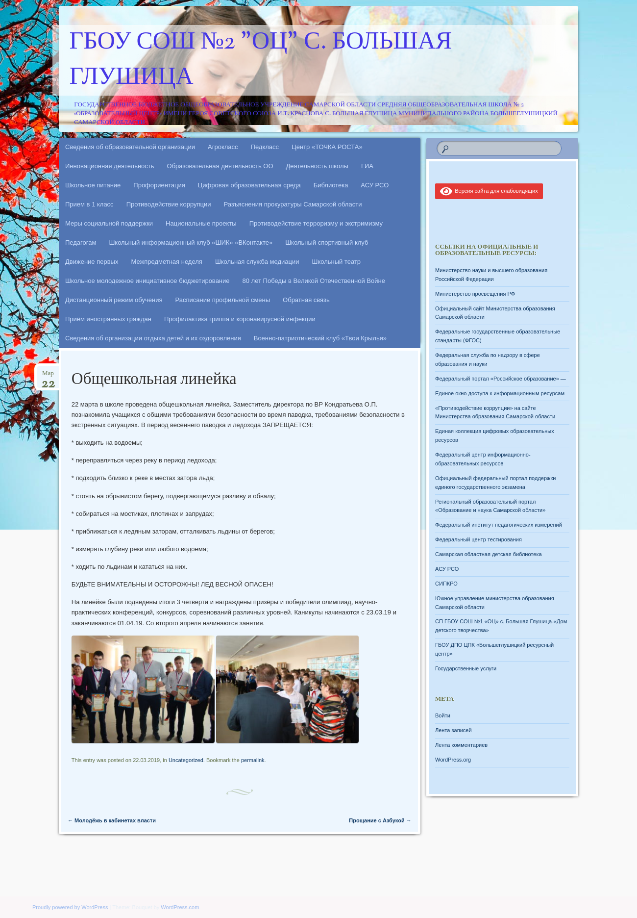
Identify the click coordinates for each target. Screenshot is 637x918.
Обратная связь (306, 300)
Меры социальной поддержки (109, 223)
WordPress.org (453, 760)
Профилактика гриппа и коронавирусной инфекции (240, 319)
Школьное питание (93, 185)
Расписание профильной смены (222, 300)
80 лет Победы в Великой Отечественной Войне (314, 280)
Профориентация (159, 185)
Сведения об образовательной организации (130, 147)
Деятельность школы (317, 166)
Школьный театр (336, 261)
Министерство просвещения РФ (475, 294)
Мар (48, 376)
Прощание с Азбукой (380, 820)
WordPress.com (180, 907)
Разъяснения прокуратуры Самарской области (293, 204)
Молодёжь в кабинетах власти (112, 820)
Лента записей (453, 730)
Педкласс (265, 147)
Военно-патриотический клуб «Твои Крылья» (320, 338)
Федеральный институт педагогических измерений (498, 525)
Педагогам (80, 242)
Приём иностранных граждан (108, 319)
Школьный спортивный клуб (326, 242)
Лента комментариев (461, 745)
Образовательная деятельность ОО (220, 166)
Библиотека (331, 185)
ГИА (367, 166)
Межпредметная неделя (166, 261)
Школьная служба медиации (257, 261)
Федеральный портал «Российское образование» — (500, 379)
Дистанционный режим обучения (114, 300)
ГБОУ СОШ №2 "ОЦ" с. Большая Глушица (261, 60)
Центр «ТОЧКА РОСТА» (327, 147)
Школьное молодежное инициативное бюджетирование (147, 280)
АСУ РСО (375, 185)
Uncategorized (186, 760)
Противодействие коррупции (168, 204)
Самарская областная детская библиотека (488, 554)
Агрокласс (223, 147)
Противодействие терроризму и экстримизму (316, 223)
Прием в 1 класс (89, 204)
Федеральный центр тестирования (478, 539)
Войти (442, 715)
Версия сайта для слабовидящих (489, 191)
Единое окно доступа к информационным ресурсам (499, 393)
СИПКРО (446, 583)
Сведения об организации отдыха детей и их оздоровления (153, 338)
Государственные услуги (465, 668)
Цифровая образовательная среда (249, 185)
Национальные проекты (201, 223)
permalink (253, 760)
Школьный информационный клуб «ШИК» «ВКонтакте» (190, 242)
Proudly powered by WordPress (70, 907)
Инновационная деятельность (109, 166)
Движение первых (91, 261)
